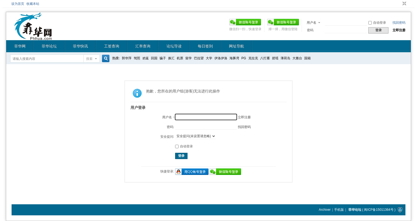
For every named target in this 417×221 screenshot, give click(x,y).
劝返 (145, 58)
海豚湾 (234, 58)
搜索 (89, 59)
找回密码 (399, 23)
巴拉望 (199, 58)
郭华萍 (127, 58)
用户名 (311, 23)
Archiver (325, 210)
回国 (154, 58)
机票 (180, 58)
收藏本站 (32, 4)
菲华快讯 (80, 46)
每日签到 (205, 46)
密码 (310, 30)
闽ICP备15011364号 (378, 210)
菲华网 (20, 46)
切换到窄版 (404, 3)
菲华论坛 (49, 46)
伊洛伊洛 (220, 58)
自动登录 (377, 23)
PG (243, 58)
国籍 (307, 58)
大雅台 (297, 58)
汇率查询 (142, 46)
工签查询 (111, 46)
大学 (209, 58)
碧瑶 (275, 58)
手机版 (339, 210)
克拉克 (253, 58)
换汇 (171, 58)
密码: (170, 127)
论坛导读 (174, 46)
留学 (188, 58)
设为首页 (17, 4)
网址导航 (236, 46)
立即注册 (399, 30)
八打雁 (265, 58)
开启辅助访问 (399, 3)
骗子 (163, 58)
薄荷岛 (285, 58)
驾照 (137, 58)
